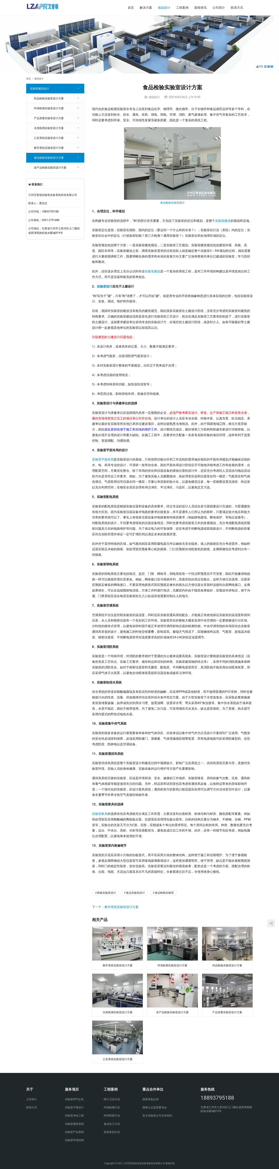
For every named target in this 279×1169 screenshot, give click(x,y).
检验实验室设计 (106, 892)
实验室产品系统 (74, 1132)
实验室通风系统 (74, 1123)
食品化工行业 (112, 1123)
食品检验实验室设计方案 (49, 157)
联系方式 (237, 7)
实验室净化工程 (74, 1115)
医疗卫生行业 (112, 1099)
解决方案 (146, 7)
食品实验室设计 (135, 892)
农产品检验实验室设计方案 (172, 1013)
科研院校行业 (112, 1115)
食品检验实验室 (169, 202)
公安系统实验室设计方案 (118, 1061)
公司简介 (219, 7)
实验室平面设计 (74, 1107)
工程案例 (182, 7)
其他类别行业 (112, 1132)
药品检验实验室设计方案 (227, 965)
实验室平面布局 (103, 459)
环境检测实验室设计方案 (172, 965)
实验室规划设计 (39, 88)
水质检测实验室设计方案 (118, 1013)
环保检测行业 (112, 1107)
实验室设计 (104, 286)
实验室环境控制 (74, 1140)
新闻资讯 (200, 7)
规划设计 (164, 7)
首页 (131, 7)
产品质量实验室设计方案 (227, 1013)
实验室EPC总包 (74, 1099)
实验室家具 (100, 814)
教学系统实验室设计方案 (121, 907)
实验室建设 (223, 221)
